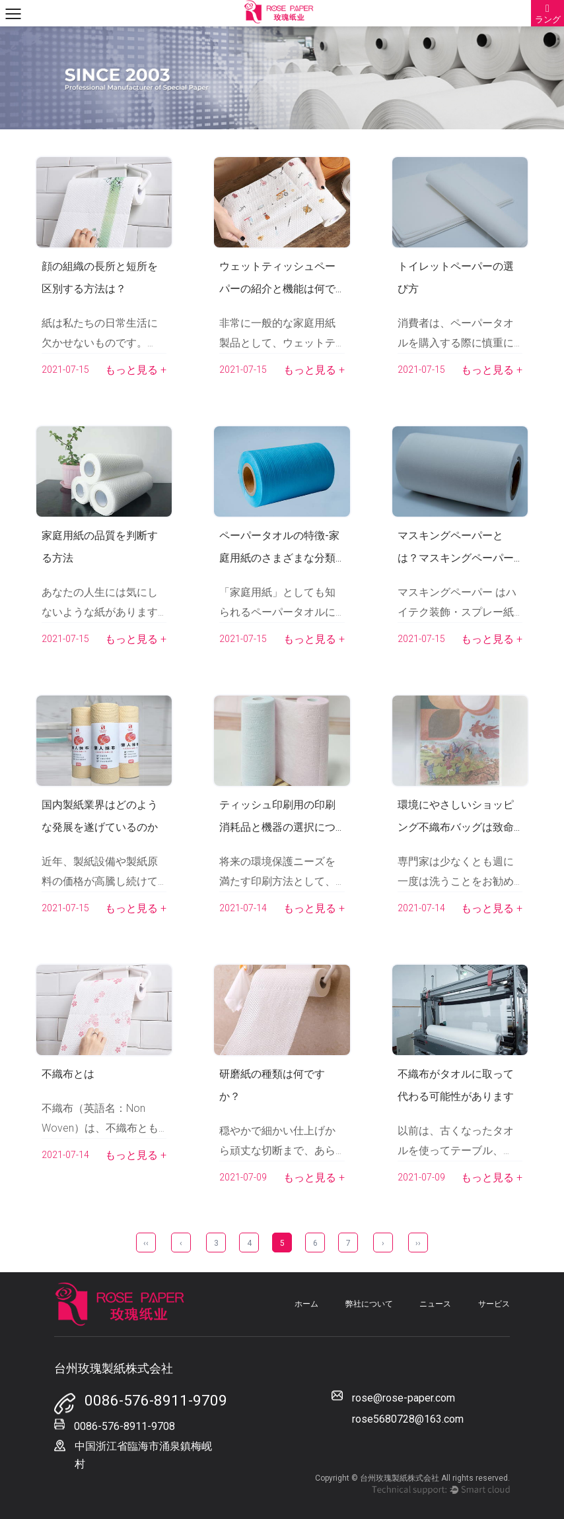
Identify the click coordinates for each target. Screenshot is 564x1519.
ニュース (435, 1304)
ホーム (306, 1304)
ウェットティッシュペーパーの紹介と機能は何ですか (277, 288)
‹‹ (146, 1243)
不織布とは (68, 1074)
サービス (494, 1304)
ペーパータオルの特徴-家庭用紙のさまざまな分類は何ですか (279, 558)
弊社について (369, 1304)
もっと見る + (135, 370)
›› (418, 1243)
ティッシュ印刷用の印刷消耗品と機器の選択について (277, 827)
